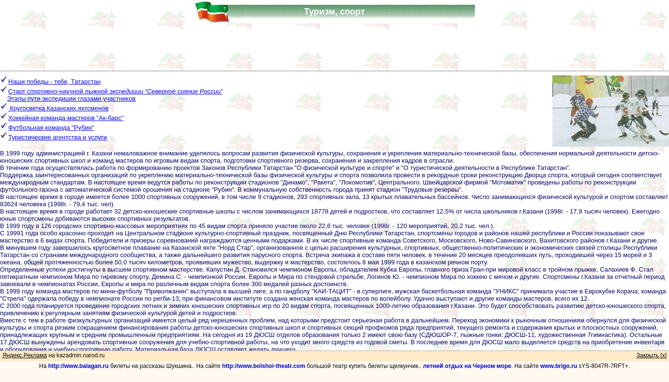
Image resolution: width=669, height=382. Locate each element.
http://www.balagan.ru (78, 366)
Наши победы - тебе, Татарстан (54, 81)
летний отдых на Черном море (467, 366)
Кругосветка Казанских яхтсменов (54, 108)
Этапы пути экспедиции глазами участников (71, 98)
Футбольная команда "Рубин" (51, 127)
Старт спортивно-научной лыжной (115, 91)
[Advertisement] (334, 45)
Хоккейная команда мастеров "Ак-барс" (65, 118)
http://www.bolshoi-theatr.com (263, 366)
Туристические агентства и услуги (57, 137)
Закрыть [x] (652, 355)
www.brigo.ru (558, 366)
